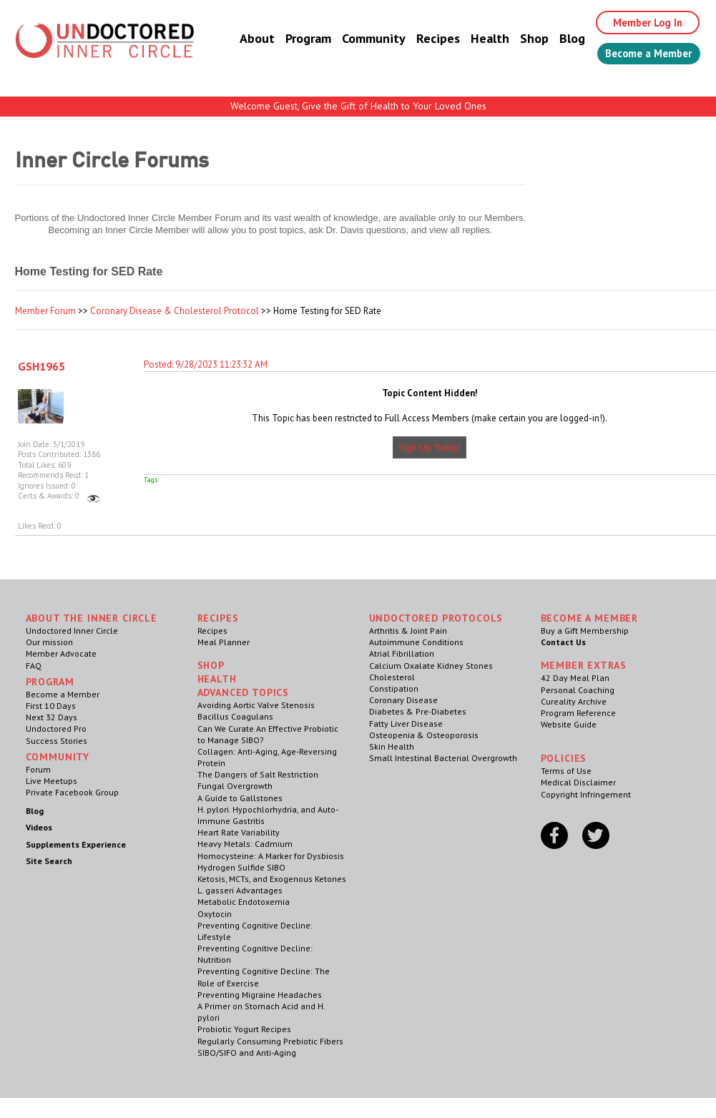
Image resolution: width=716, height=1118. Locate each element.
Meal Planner (223, 642)
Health (475, 39)
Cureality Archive (574, 701)
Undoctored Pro (56, 728)
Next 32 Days (51, 717)
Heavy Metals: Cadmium (245, 843)
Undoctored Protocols (436, 618)
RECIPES (218, 618)
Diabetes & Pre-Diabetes (417, 711)
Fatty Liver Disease (406, 723)
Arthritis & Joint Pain (408, 630)
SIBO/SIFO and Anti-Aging (246, 1052)
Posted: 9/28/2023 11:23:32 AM (206, 364)
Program (293, 39)
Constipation (393, 688)
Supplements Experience (76, 844)
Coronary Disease (403, 700)
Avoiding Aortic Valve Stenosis (256, 705)
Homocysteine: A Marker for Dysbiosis (270, 855)
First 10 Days (51, 705)
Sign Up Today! (429, 447)
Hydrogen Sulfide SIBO (241, 867)
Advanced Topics (243, 692)
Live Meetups (51, 780)
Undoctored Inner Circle (72, 630)
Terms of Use (566, 770)
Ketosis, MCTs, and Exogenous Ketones (271, 878)
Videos (39, 827)
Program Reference (578, 712)
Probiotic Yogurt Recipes (244, 1029)
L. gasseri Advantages (240, 890)
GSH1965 (41, 366)
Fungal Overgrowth (235, 785)
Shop (519, 39)
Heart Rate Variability (238, 832)
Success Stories (56, 740)
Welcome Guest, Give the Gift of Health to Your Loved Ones (358, 105)
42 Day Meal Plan (575, 677)
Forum (38, 769)
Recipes (423, 39)
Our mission (49, 642)
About (242, 39)
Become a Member (641, 55)
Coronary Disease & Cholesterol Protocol (174, 311)
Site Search (49, 860)
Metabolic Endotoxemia (243, 901)
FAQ (33, 665)
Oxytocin (214, 913)
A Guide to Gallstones (240, 798)
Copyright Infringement (586, 794)
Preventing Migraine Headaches (259, 994)
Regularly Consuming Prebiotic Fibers (270, 1041)
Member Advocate (61, 653)
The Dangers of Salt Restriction (257, 774)
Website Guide (569, 724)
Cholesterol (392, 677)
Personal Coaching (577, 690)
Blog (557, 39)
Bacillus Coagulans (235, 716)
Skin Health (391, 746)
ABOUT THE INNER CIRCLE (91, 618)
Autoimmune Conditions (416, 642)
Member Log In (637, 23)
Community (359, 39)
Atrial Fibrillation (401, 653)
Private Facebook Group (72, 792)
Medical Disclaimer (578, 782)
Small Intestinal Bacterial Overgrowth (443, 757)
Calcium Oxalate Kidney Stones (431, 665)
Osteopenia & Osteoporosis (424, 735)
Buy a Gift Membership (585, 630)
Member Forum (45, 311)
